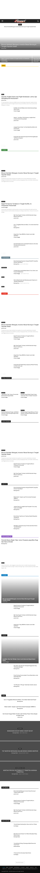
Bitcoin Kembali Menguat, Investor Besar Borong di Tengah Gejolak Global (20, 26)
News (3, 94)
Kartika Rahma (17, 846)
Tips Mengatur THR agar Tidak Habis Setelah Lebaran (25, 684)
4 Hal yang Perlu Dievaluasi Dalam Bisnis (22, 852)
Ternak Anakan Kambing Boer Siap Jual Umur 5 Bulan (25, 824)
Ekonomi (3, 170)
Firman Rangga (17, 110)
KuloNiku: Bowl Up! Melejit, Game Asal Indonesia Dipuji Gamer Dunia (19, 659)
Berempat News (17, 836)
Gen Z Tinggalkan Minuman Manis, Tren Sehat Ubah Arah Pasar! (20, 699)
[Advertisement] (20, 9)
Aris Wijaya (16, 825)
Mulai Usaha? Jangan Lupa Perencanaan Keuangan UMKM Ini (20, 706)
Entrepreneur (4, 267)
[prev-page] (2, 146)
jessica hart (3, 100)
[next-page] (4, 146)
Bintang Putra (16, 227)
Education (20, 728)
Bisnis (3, 277)
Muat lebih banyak (20, 862)
